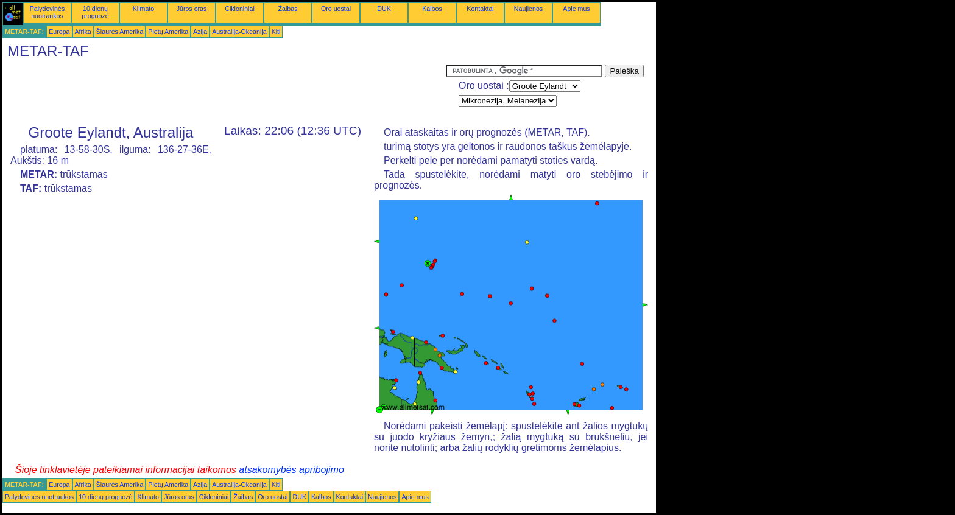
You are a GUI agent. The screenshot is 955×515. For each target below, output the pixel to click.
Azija (200, 31)
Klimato (144, 8)
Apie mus (576, 8)
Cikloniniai (240, 8)
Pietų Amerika (168, 31)
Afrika (83, 31)
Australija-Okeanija (239, 31)
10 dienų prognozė (95, 12)
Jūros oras (192, 8)
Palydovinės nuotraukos (47, 12)
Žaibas (288, 8)
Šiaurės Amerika (120, 31)
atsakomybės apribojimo (291, 469)
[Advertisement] (224, 92)
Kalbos (432, 8)
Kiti (276, 31)
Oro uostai (336, 8)
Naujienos (528, 8)
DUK (384, 8)
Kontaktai (480, 8)
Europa (59, 31)
